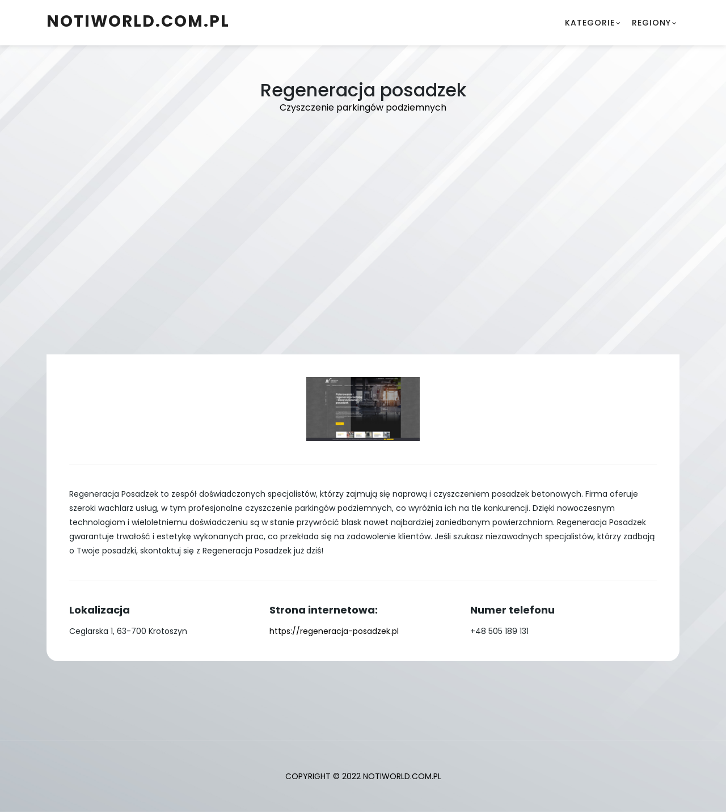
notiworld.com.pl (138, 21)
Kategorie (590, 22)
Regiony (651, 22)
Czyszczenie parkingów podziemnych (363, 107)
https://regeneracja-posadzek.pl (334, 631)
